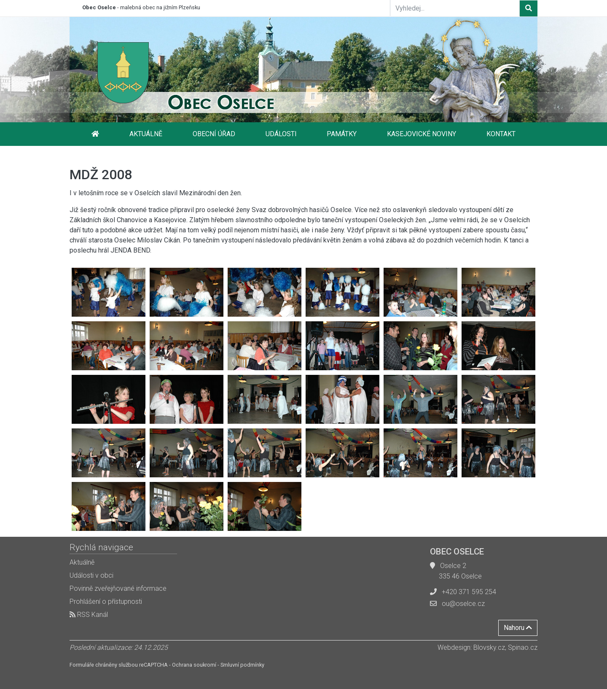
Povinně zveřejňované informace (118, 588)
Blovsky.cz (489, 647)
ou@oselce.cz (463, 604)
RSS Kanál (89, 615)
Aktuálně (145, 134)
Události (281, 134)
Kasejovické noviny (421, 134)
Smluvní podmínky (242, 665)
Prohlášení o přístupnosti (106, 601)
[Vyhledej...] (455, 8)
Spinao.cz (522, 647)
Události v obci (91, 575)
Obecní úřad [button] (214, 134)
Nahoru (518, 628)
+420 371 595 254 (469, 592)
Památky (342, 134)
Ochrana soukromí (194, 665)
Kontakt (501, 134)
